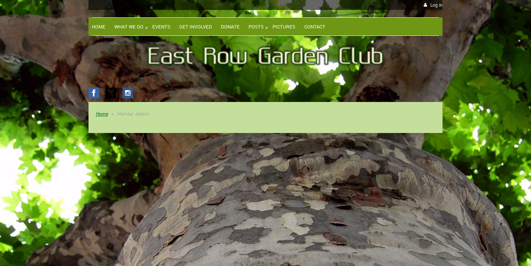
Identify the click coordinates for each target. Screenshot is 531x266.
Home (102, 113)
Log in (436, 5)
